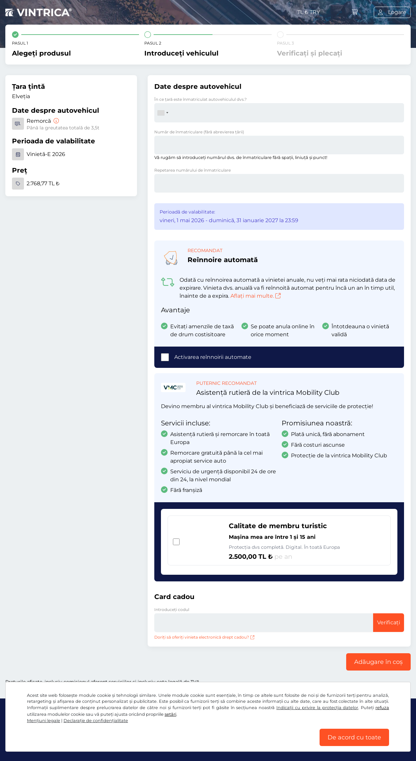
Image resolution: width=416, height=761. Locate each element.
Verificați (388, 622)
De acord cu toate (354, 737)
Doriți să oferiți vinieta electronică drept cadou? (204, 637)
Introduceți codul (171, 609)
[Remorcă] (55, 121)
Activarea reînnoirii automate (212, 357)
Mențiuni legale (43, 720)
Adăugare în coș (378, 662)
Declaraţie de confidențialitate (96, 720)
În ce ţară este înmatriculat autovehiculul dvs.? (200, 99)
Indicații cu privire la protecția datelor (317, 707)
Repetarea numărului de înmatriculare (192, 170)
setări (170, 714)
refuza (382, 707)
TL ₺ (308, 12)
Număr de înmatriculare (199, 131)
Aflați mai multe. (255, 296)
